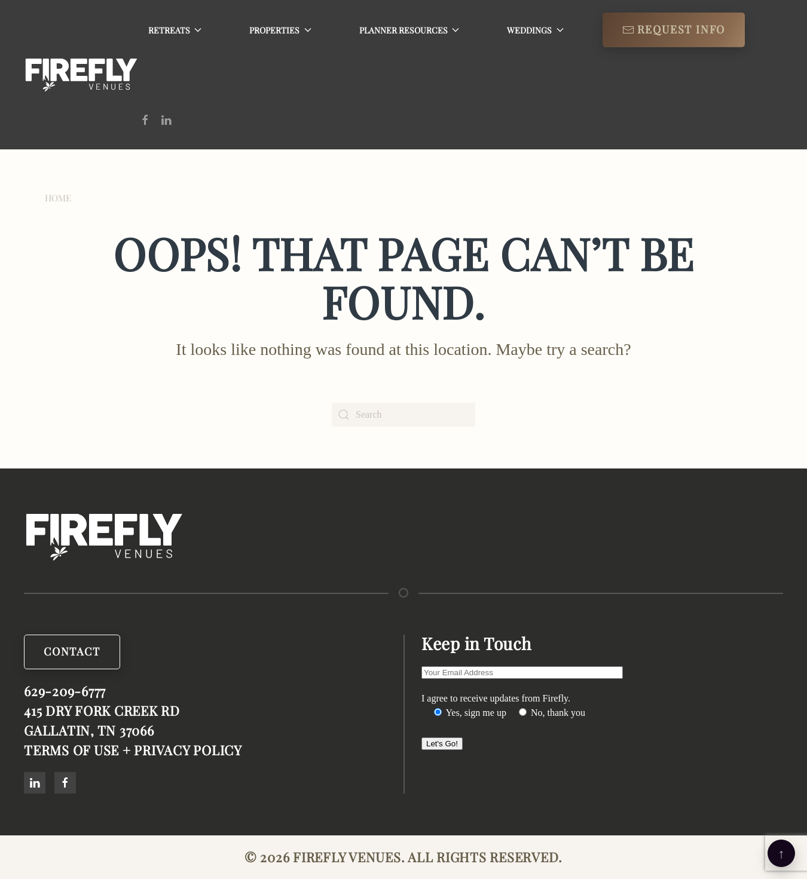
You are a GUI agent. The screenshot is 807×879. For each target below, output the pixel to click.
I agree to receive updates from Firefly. (495, 698)
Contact (72, 652)
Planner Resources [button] (409, 30)
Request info (674, 29)
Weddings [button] (535, 30)
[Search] (403, 415)
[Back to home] (81, 74)
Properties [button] (280, 30)
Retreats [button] (175, 30)
